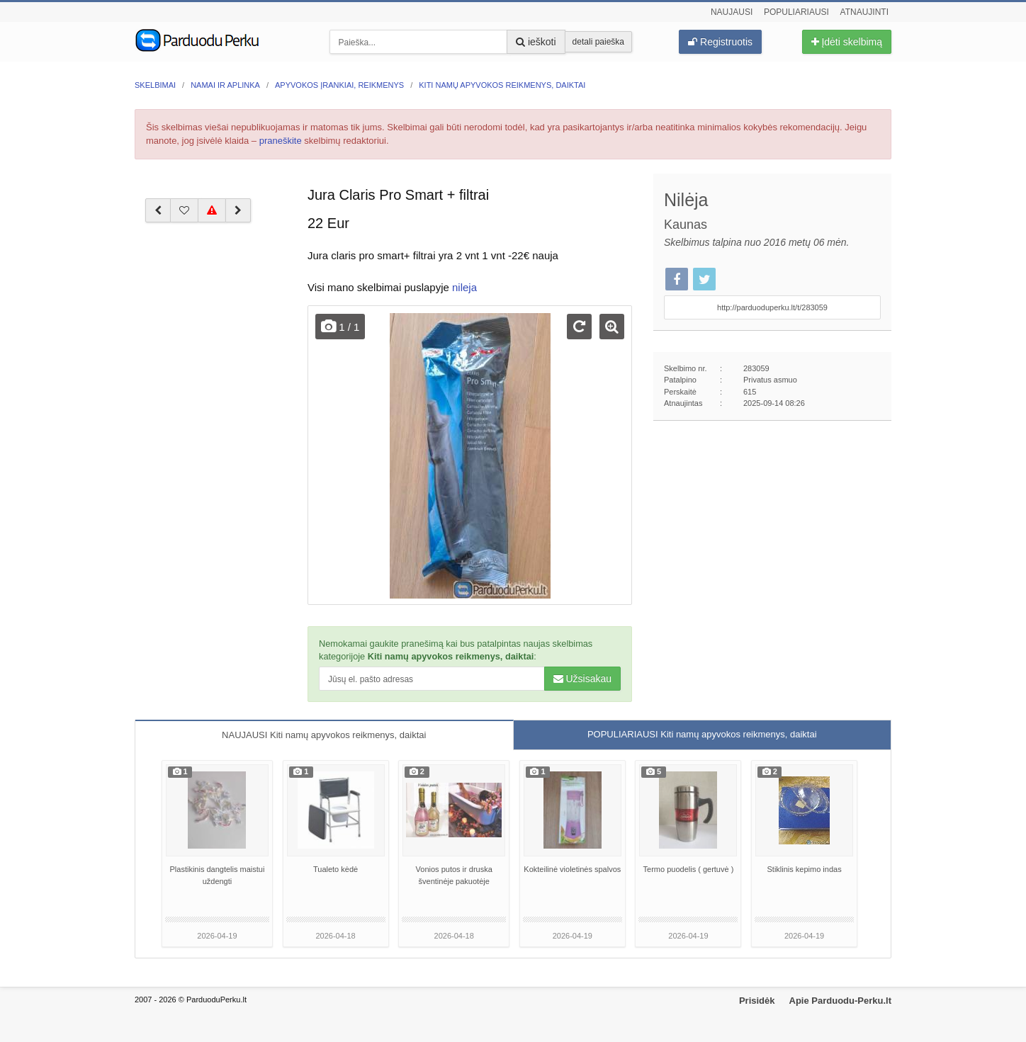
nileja (464, 287)
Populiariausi (796, 12)
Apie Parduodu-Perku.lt (840, 1000)
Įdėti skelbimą (846, 41)
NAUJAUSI (324, 735)
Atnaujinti (864, 12)
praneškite (280, 140)
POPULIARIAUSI (702, 734)
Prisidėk (757, 1000)
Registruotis (720, 41)
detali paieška (598, 42)
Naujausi (731, 12)
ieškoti (536, 41)
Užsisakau (582, 678)
